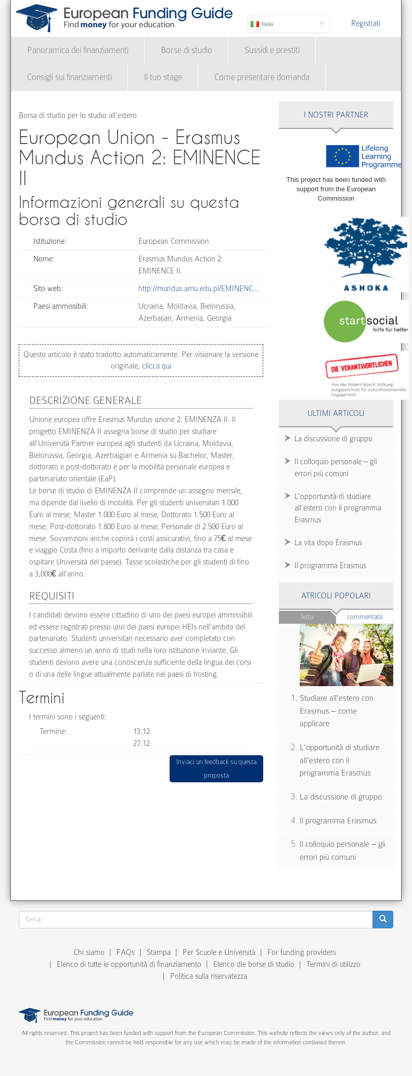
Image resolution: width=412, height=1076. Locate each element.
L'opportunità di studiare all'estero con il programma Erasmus (337, 508)
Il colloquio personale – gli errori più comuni (335, 467)
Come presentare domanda (262, 77)
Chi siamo (89, 952)
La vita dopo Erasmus (328, 543)
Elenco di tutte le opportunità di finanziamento (129, 964)
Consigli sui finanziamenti (69, 77)
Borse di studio (186, 50)
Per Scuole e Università (219, 952)
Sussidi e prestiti (272, 50)
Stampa (159, 952)
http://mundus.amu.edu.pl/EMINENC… (198, 288)
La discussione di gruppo (333, 439)
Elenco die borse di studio (253, 964)
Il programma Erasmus (330, 565)
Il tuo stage (163, 77)
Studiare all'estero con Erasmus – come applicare (337, 710)
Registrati (365, 23)
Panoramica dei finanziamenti (77, 50)
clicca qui (155, 366)
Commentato (370, 616)
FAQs (126, 952)
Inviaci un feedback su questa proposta (216, 768)
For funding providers (301, 952)
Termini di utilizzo (333, 964)
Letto (307, 617)
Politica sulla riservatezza (208, 976)
